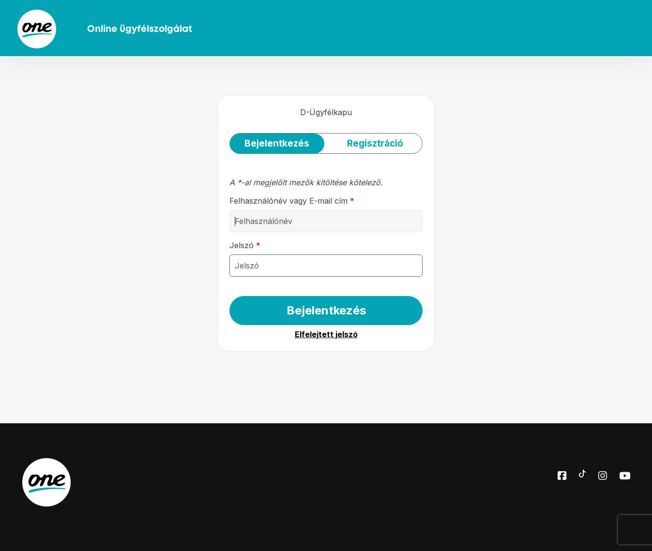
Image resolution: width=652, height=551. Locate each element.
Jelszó (244, 245)
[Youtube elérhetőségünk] (624, 476)
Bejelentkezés (326, 310)
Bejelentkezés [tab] (276, 143)
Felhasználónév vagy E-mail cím (291, 201)
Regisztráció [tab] (375, 143)
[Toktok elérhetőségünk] (582, 472)
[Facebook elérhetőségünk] (562, 476)
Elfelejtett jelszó (326, 334)
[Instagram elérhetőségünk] (602, 476)
